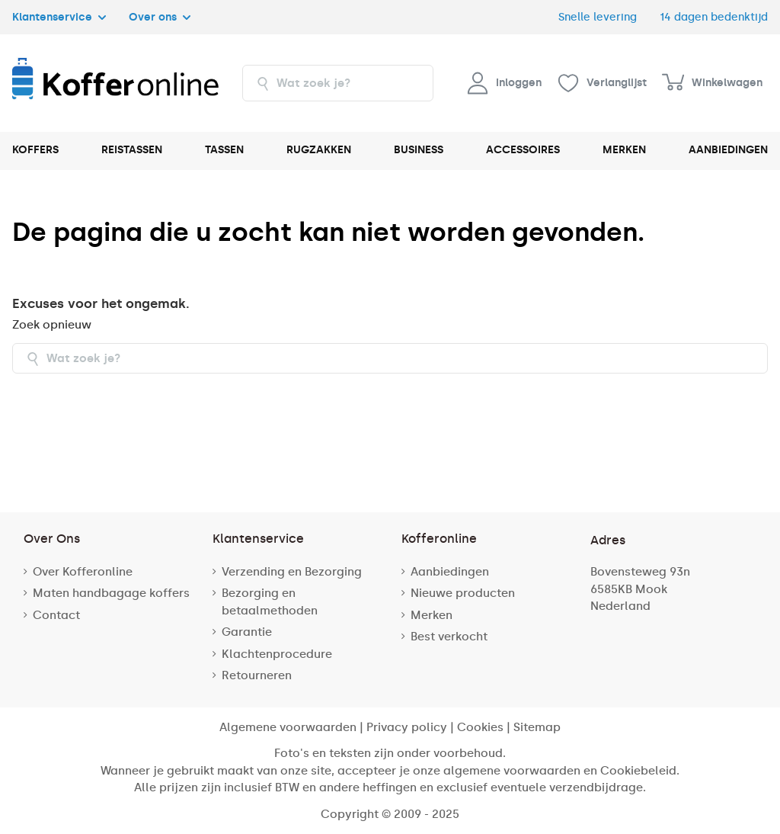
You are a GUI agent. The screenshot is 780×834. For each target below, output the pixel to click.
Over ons (159, 17)
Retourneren (257, 675)
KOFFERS (35, 149)
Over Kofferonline (83, 572)
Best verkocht (449, 636)
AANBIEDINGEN (728, 149)
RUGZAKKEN (318, 149)
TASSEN (224, 149)
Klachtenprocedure (277, 654)
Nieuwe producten (463, 593)
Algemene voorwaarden (287, 727)
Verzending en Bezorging (292, 572)
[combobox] (337, 83)
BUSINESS (418, 149)
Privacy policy (406, 727)
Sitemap (537, 727)
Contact (56, 615)
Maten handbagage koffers (111, 593)
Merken (431, 615)
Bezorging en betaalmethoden (270, 601)
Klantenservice (59, 17)
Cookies (480, 727)
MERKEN (624, 149)
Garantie (247, 632)
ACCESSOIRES (523, 149)
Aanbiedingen (450, 572)
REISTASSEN (131, 149)
